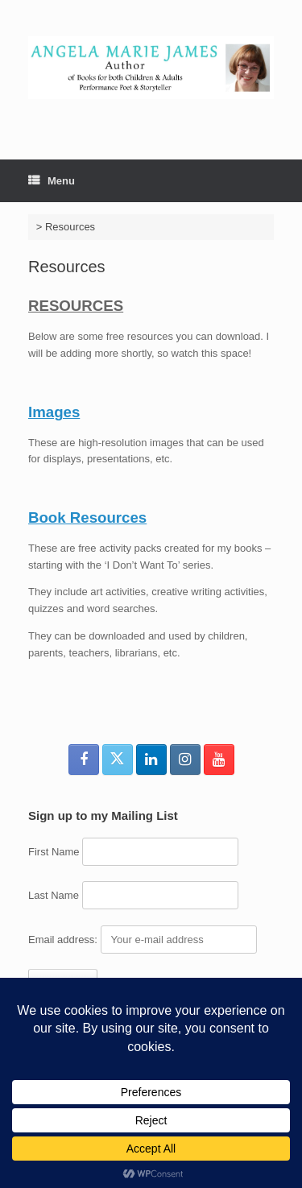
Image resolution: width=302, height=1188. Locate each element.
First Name (54, 852)
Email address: (64, 939)
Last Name (53, 895)
